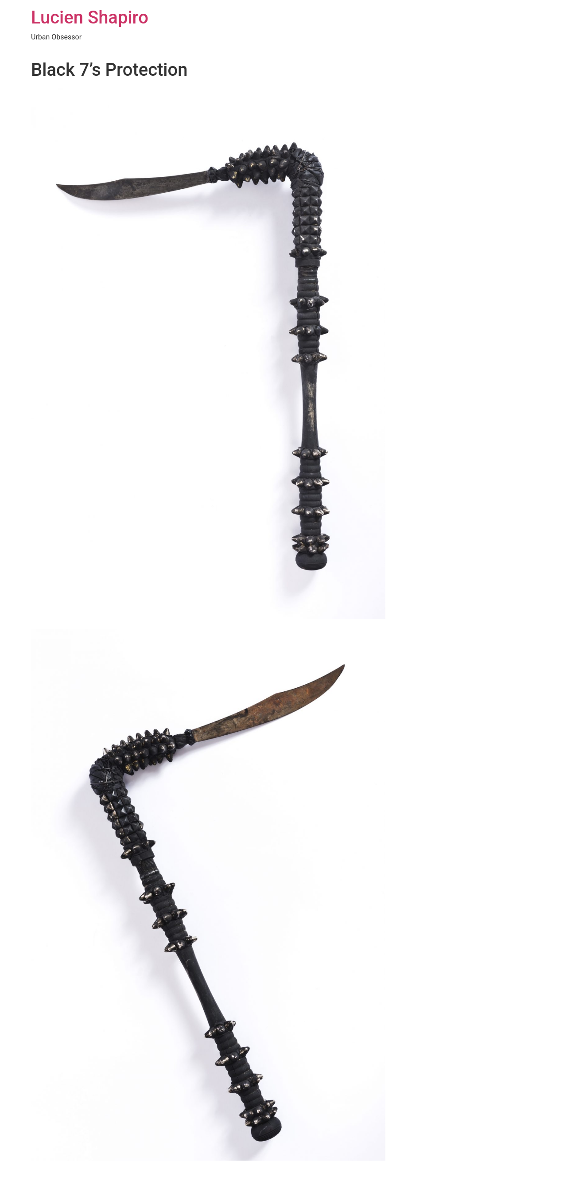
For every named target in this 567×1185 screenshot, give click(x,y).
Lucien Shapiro (89, 17)
